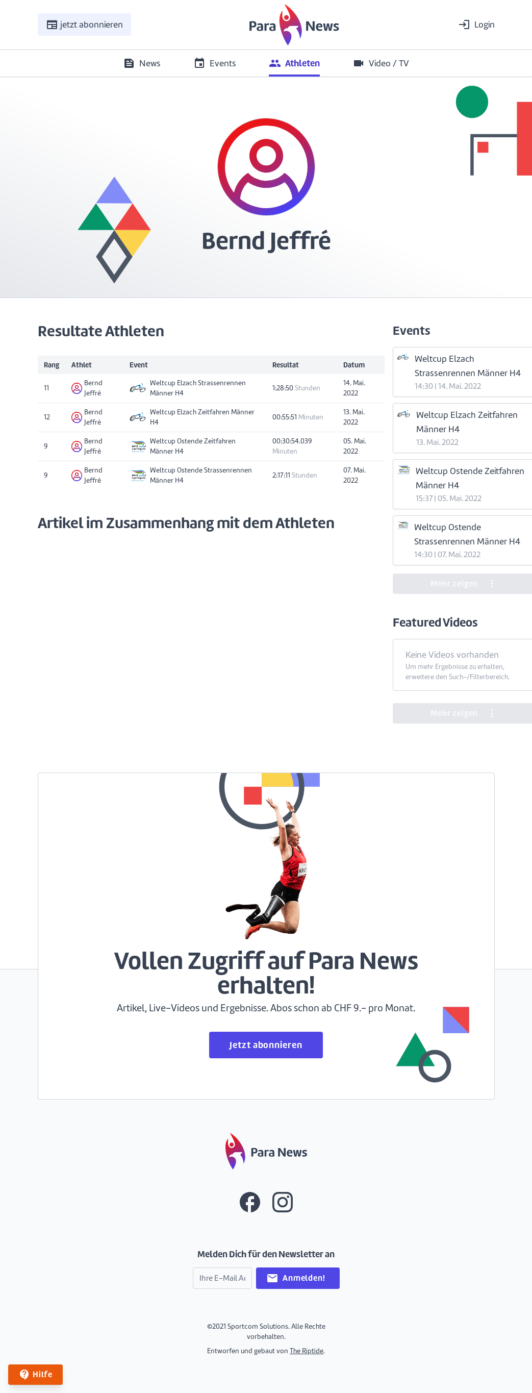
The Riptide (306, 1351)
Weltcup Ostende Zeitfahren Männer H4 (183, 446)
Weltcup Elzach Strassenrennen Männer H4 (188, 388)
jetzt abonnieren (84, 24)
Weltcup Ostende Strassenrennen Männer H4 (191, 475)
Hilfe (35, 1375)
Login (476, 24)
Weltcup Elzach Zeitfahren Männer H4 (192, 417)
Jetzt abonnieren (266, 1045)
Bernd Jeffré (87, 388)
